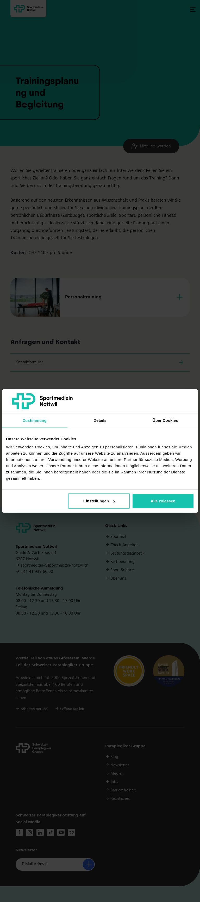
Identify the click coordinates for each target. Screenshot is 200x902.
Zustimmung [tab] (35, 420)
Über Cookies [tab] (165, 420)
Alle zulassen (163, 501)
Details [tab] (100, 420)
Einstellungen (99, 501)
